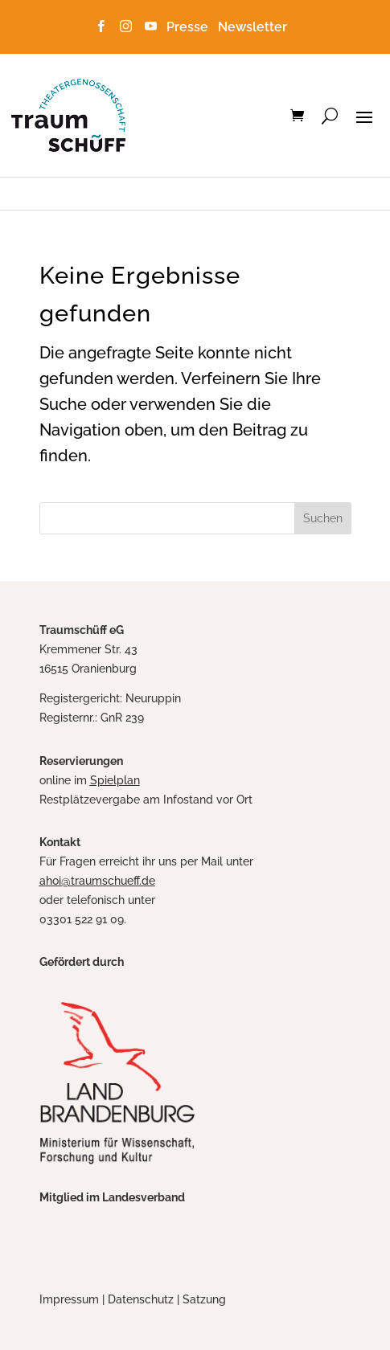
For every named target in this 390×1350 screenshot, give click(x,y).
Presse (190, 27)
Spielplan (115, 780)
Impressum (69, 1299)
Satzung (204, 1299)
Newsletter (252, 27)
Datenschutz (141, 1299)
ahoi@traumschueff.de (97, 880)
